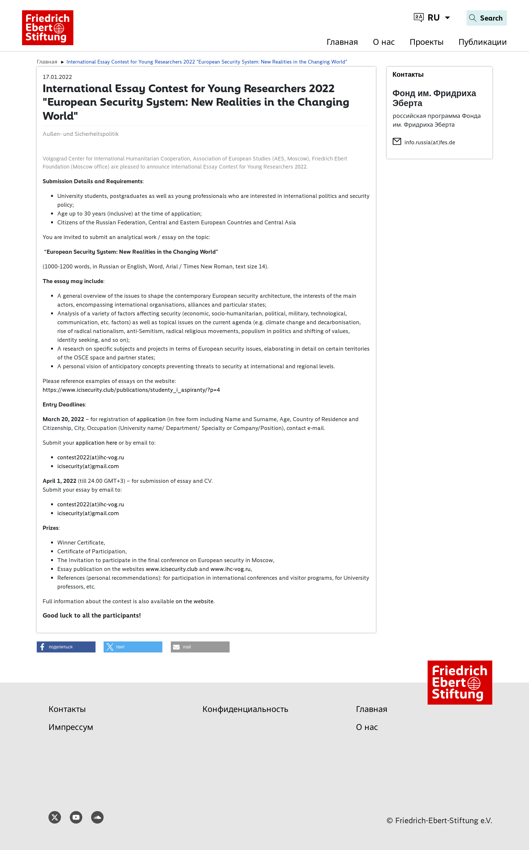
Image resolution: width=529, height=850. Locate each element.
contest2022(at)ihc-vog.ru (90, 457)
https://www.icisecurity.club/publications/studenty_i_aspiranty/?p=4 (131, 389)
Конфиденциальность (245, 709)
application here (96, 442)
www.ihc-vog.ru (230, 568)
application (151, 419)
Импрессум (70, 727)
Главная (342, 42)
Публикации (482, 42)
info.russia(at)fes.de (429, 142)
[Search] (487, 18)
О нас (384, 42)
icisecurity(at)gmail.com (88, 466)
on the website (194, 601)
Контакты (67, 709)
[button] (66, 646)
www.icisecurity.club (172, 568)
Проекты (427, 42)
